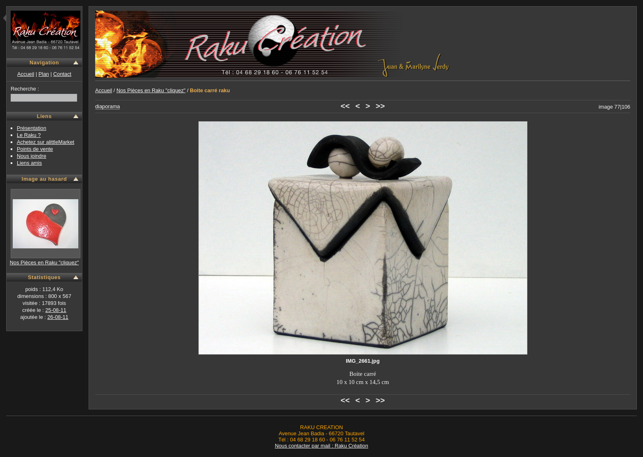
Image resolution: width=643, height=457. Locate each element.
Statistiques (44, 277)
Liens (44, 116)
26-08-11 (57, 317)
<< (345, 106)
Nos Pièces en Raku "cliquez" (44, 262)
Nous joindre (31, 156)
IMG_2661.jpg (363, 361)
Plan (44, 74)
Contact (62, 74)
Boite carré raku (210, 90)
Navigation (44, 62)
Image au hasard (44, 179)
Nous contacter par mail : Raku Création (321, 446)
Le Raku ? (29, 135)
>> (380, 106)
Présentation (31, 128)
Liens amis (29, 163)
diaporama (107, 106)
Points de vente (35, 149)
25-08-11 (55, 310)
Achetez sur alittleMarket (45, 142)
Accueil (25, 74)
